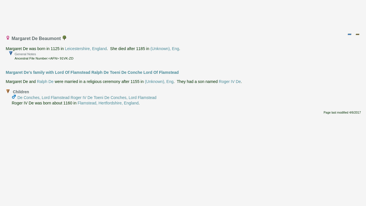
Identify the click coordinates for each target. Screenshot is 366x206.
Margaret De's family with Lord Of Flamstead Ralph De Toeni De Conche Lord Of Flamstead (92, 72)
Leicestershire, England (86, 48)
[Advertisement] (183, 15)
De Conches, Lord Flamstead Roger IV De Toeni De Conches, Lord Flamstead (86, 97)
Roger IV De (230, 81)
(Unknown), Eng (164, 48)
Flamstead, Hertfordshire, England (107, 103)
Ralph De (45, 81)
